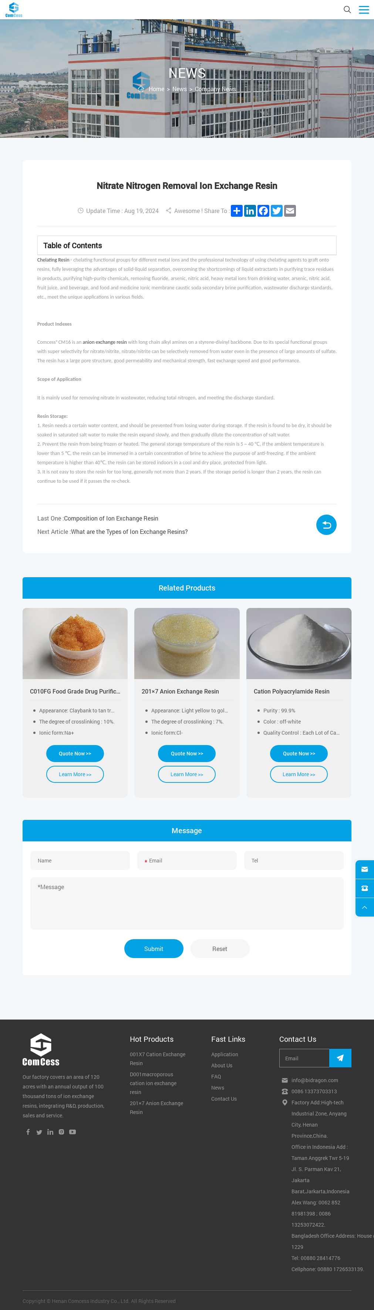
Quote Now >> (75, 754)
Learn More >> (75, 774)
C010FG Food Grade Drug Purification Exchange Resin (75, 691)
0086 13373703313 (314, 1090)
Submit (154, 948)
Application (224, 1053)
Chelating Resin (53, 260)
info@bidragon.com (315, 1079)
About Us (221, 1064)
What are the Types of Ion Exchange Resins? (129, 531)
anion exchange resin (105, 342)
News (179, 89)
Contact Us (224, 1097)
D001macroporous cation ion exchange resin (153, 1082)
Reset (220, 948)
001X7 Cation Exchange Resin (157, 1058)
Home (156, 89)
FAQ (216, 1075)
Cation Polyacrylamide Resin (292, 691)
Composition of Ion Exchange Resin (111, 518)
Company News (215, 89)
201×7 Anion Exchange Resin (180, 691)
